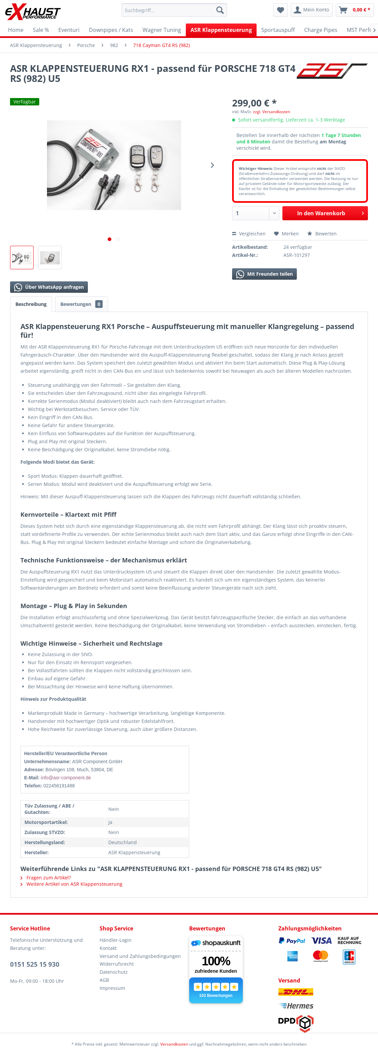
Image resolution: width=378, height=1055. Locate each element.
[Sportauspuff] (278, 30)
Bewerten (322, 233)
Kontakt (108, 948)
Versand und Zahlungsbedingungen (140, 956)
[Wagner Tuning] (162, 30)
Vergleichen (249, 233)
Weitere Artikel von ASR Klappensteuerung (71, 884)
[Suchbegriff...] (174, 10)
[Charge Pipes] (321, 30)
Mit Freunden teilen (264, 274)
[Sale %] (41, 30)
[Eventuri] (69, 30)
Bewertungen (81, 304)
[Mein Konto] (312, 10)
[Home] (15, 30)
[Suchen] (220, 10)
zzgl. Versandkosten (271, 111)
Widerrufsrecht (117, 964)
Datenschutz (114, 972)
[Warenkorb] (355, 10)
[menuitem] (174, 10)
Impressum (112, 988)
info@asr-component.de (66, 777)
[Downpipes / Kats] (111, 30)
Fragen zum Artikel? (45, 877)
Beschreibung (31, 304)
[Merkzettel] (280, 10)
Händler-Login (115, 940)
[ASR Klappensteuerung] (221, 30)
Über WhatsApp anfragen (49, 287)
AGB (104, 980)
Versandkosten (174, 1044)
